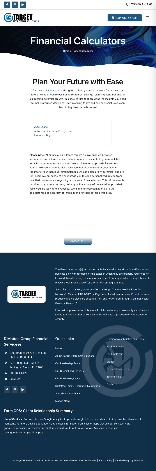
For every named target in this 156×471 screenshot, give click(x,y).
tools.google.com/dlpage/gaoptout (24, 432)
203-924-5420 (18, 372)
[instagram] (15, 5)
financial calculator (48, 90)
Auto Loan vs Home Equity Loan (53, 131)
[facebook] (7, 5)
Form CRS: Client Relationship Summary (38, 411)
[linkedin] (23, 5)
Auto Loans (41, 126)
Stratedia (138, 460)
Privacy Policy (106, 460)
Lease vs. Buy (42, 135)
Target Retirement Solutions (29, 460)
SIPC (89, 294)
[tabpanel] (71, 132)
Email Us (15, 378)
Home (66, 51)
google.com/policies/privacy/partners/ (26, 428)
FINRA (81, 294)
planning (77, 102)
